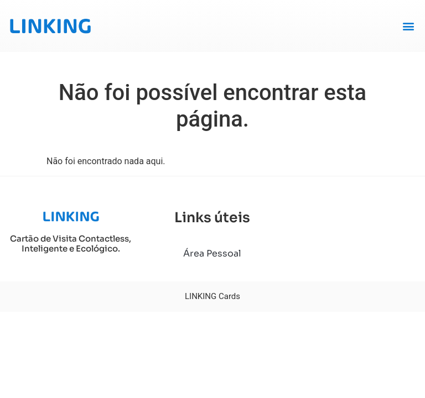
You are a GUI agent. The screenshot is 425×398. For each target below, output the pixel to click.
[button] (408, 26)
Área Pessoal (212, 253)
